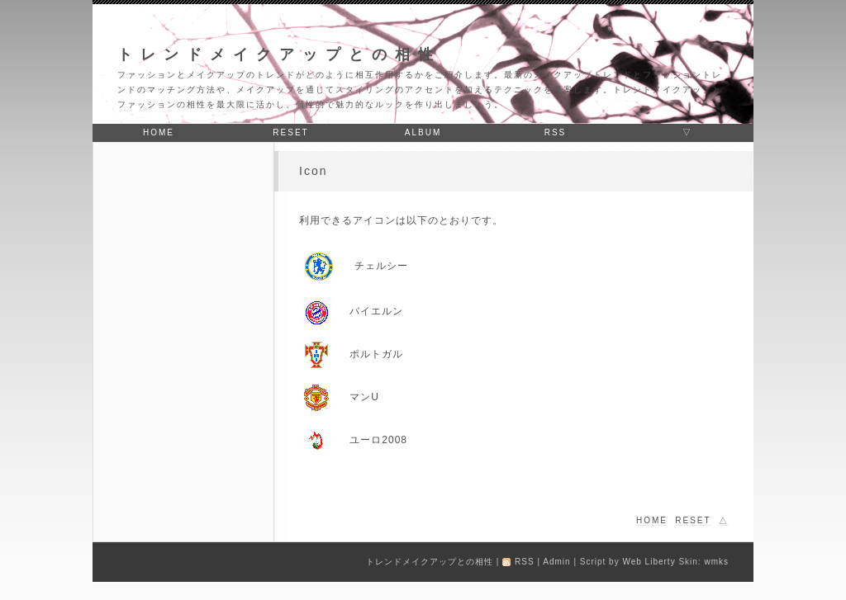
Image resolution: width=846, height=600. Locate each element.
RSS (555, 132)
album (423, 132)
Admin (556, 561)
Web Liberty (648, 561)
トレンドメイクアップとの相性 (279, 54)
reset (290, 132)
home (158, 132)
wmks (716, 561)
